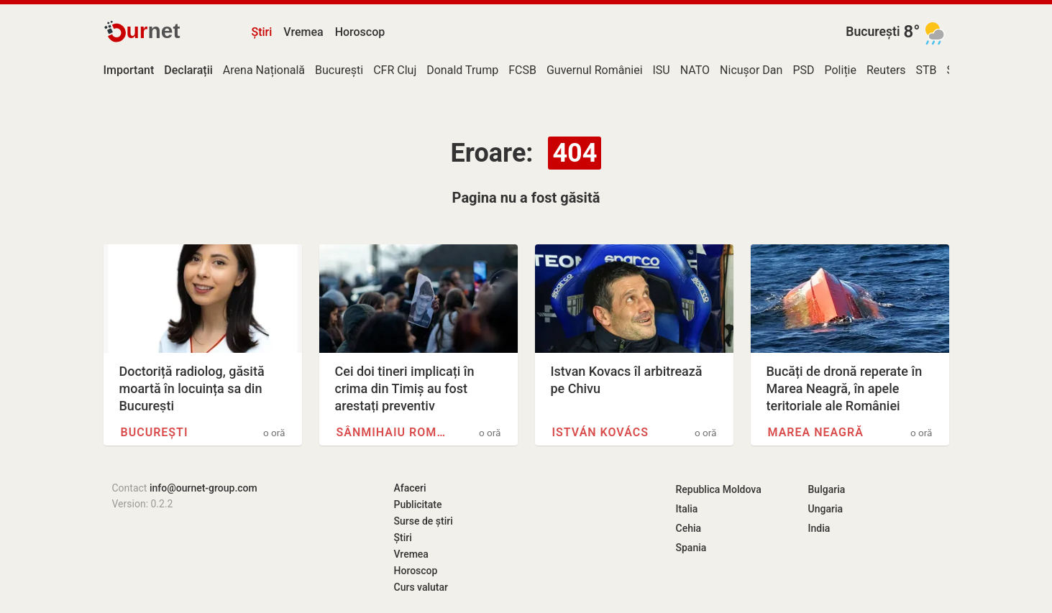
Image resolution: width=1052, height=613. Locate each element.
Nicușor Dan (751, 70)
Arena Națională (264, 70)
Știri (262, 32)
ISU (661, 70)
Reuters (886, 70)
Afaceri (410, 488)
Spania (691, 547)
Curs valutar (421, 587)
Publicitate (418, 504)
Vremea (303, 32)
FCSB (522, 70)
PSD (803, 70)
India (819, 528)
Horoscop (360, 32)
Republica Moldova (718, 489)
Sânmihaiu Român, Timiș (394, 432)
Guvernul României (594, 70)
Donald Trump (462, 70)
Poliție (840, 70)
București (873, 31)
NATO (695, 70)
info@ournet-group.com (203, 488)
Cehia (689, 528)
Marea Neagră (816, 432)
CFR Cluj (394, 70)
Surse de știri (423, 521)
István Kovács (600, 432)
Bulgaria (827, 489)
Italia (687, 509)
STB (926, 70)
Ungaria (825, 509)
